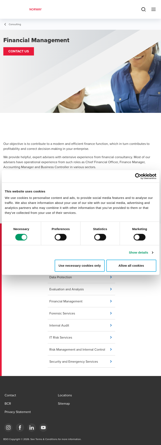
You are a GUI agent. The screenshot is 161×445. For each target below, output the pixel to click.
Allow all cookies (131, 265)
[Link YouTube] (43, 428)
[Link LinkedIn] (32, 428)
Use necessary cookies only (80, 265)
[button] (18, 51)
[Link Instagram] (8, 428)
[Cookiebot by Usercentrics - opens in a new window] (138, 176)
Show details (138, 252)
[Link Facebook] (20, 428)
